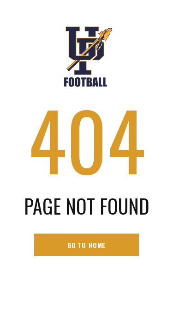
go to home (86, 245)
